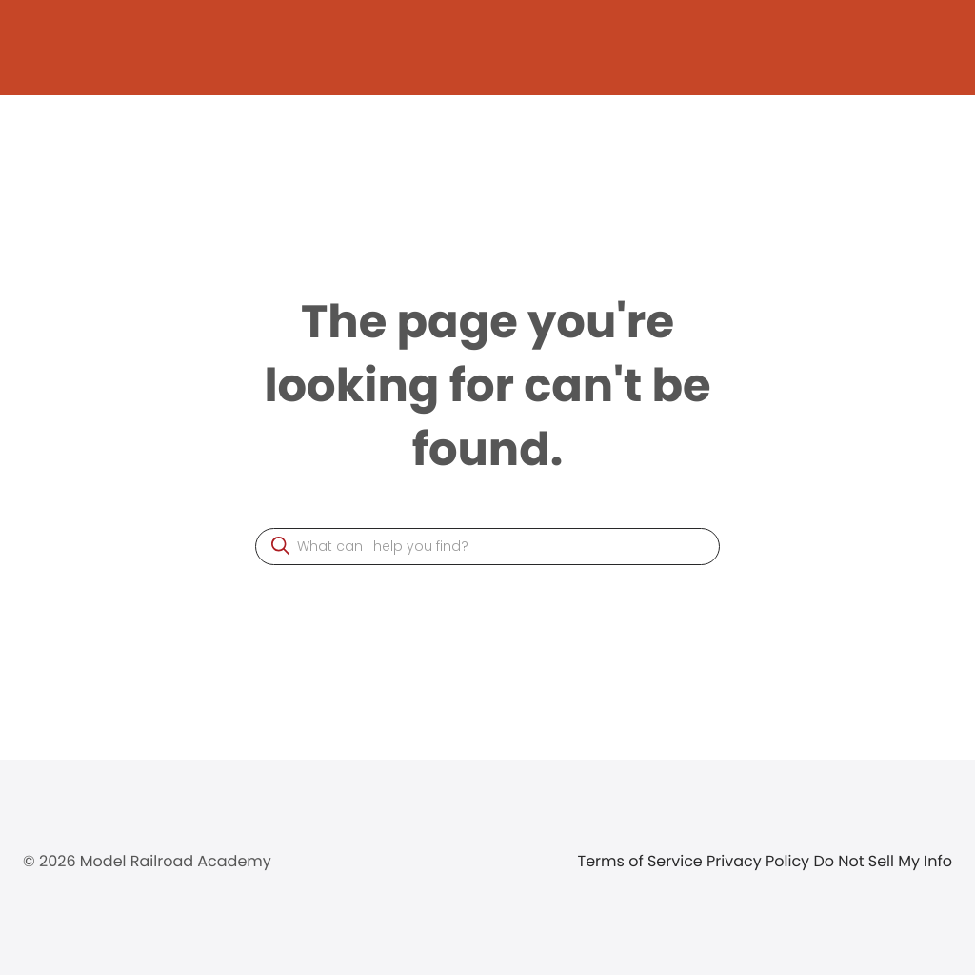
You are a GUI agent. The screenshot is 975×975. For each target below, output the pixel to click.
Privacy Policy (759, 861)
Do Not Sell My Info (882, 861)
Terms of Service (642, 861)
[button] (280, 545)
